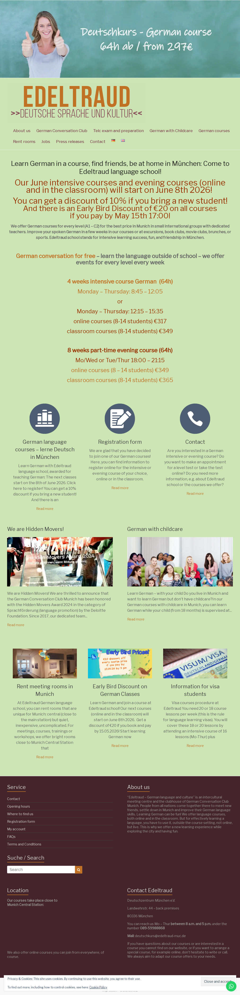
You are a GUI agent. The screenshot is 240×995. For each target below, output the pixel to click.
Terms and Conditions (24, 844)
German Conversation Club (61, 130)
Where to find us (20, 814)
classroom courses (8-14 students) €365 (120, 380)
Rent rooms (24, 141)
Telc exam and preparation (118, 130)
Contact (97, 141)
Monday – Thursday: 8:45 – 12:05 (120, 291)
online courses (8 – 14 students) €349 (120, 370)
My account (16, 829)
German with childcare (155, 529)
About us (22, 130)
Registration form (120, 442)
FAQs (11, 837)
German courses (214, 130)
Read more (44, 509)
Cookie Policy (98, 987)
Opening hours (18, 806)
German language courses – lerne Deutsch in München (44, 449)
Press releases (70, 141)
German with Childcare (171, 130)
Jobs (45, 141)
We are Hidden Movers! (35, 529)
